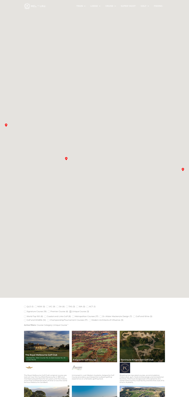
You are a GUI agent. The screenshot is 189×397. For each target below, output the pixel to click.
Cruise (110, 6)
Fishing (158, 6)
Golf (145, 6)
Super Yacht (128, 6)
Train (80, 6)
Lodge (95, 6)
